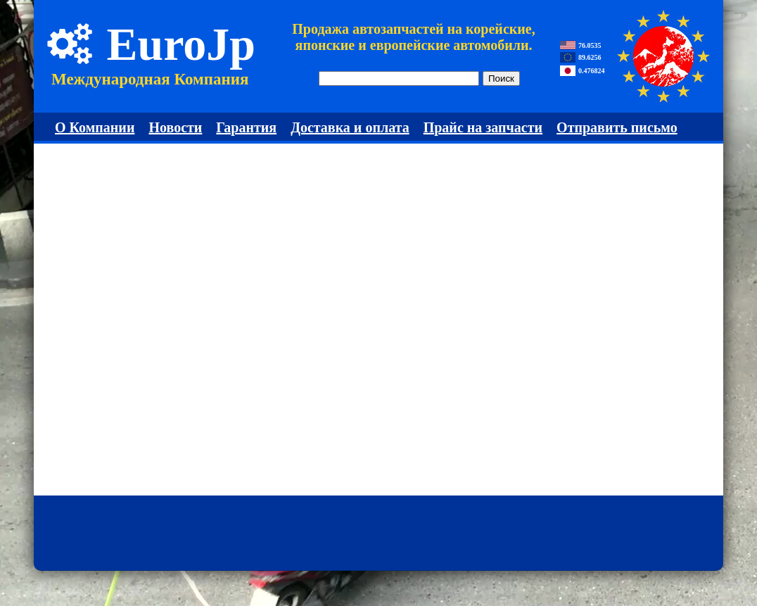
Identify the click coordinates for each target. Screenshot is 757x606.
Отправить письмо (617, 127)
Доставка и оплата (350, 127)
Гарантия (246, 127)
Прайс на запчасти (483, 127)
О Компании (94, 127)
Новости (175, 127)
